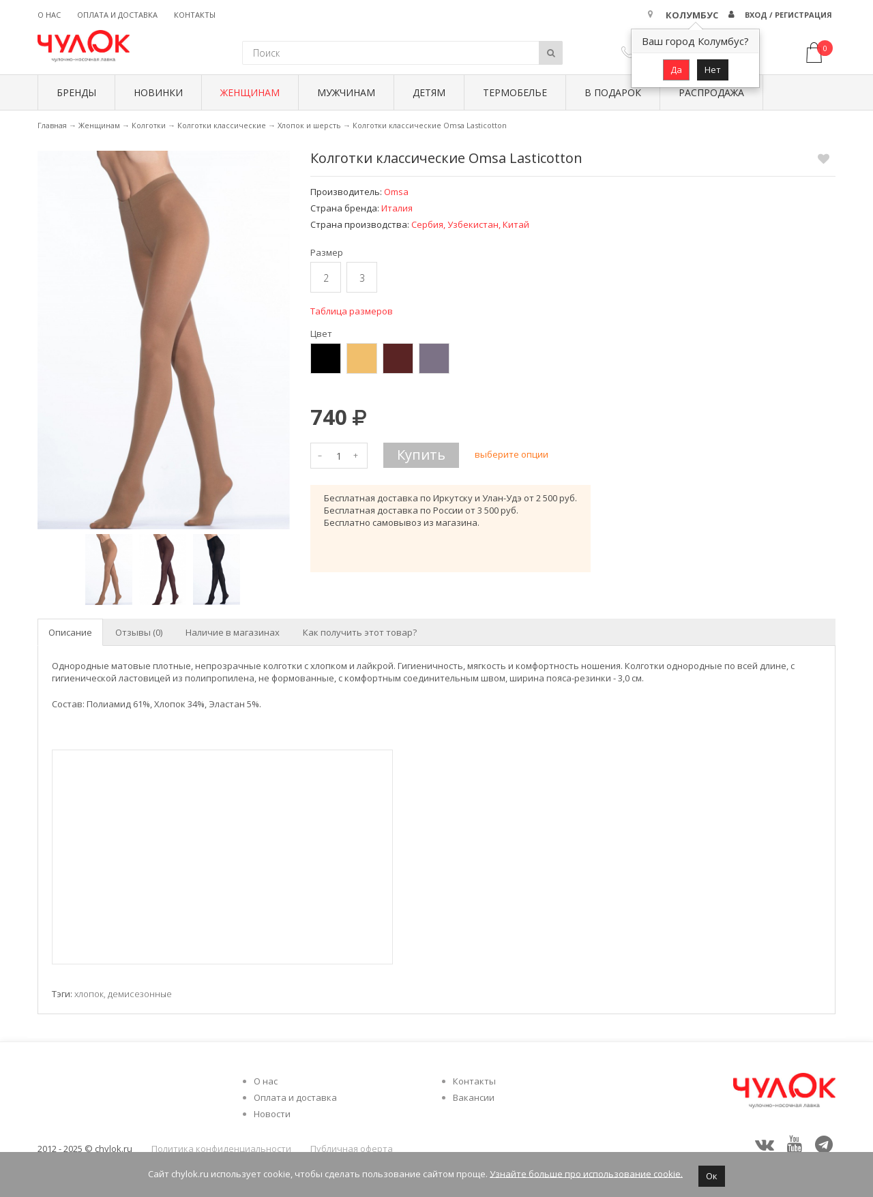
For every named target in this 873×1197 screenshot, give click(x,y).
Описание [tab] (70, 632)
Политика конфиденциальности (221, 1148)
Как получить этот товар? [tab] (360, 632)
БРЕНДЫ (76, 92)
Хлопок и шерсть (309, 125)
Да (676, 69)
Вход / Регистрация (788, 15)
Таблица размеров (351, 311)
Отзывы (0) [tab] (138, 632)
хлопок (89, 994)
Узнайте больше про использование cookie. (586, 1173)
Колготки (149, 125)
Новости (272, 1114)
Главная (52, 125)
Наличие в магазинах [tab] (233, 632)
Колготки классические (221, 125)
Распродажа (711, 92)
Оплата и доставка (117, 15)
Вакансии (473, 1097)
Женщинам (250, 92)
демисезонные (140, 994)
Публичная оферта (351, 1148)
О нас (49, 15)
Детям (429, 92)
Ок (711, 1176)
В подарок (613, 92)
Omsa (396, 192)
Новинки (158, 92)
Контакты (195, 15)
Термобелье (515, 92)
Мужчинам (346, 92)
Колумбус (692, 15)
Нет (713, 69)
